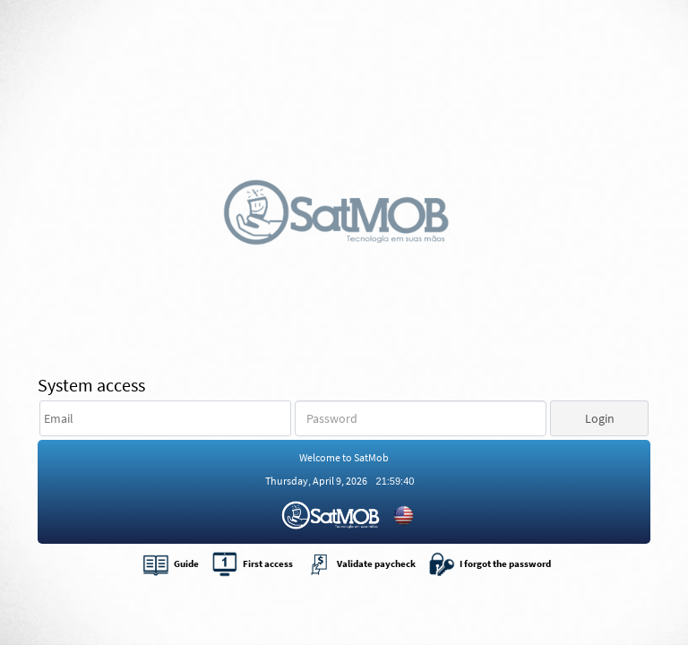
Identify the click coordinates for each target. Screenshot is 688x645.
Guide (170, 563)
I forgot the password (489, 563)
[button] (599, 418)
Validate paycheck (360, 563)
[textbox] (165, 418)
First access (252, 563)
